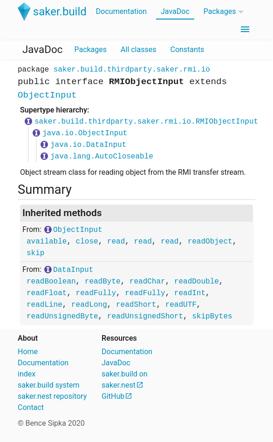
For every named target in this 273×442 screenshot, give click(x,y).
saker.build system (49, 385)
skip (35, 253)
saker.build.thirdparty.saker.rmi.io (132, 70)
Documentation (121, 11)
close (87, 241)
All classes (138, 49)
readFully (96, 293)
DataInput (73, 270)
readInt (189, 293)
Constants (187, 49)
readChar (147, 281)
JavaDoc (175, 11)
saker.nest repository (52, 396)
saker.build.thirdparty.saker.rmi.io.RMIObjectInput (146, 122)
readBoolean (51, 281)
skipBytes (212, 316)
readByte (103, 281)
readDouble (196, 281)
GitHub (113, 396)
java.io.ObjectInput (84, 133)
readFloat (47, 293)
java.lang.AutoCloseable (101, 156)
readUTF (181, 305)
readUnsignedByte (62, 316)
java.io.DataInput (88, 145)
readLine (44, 305)
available (47, 241)
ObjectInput (47, 95)
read (116, 241)
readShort (136, 305)
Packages (220, 11)
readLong (89, 305)
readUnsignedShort (145, 316)
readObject (210, 241)
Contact (31, 407)
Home (28, 351)
